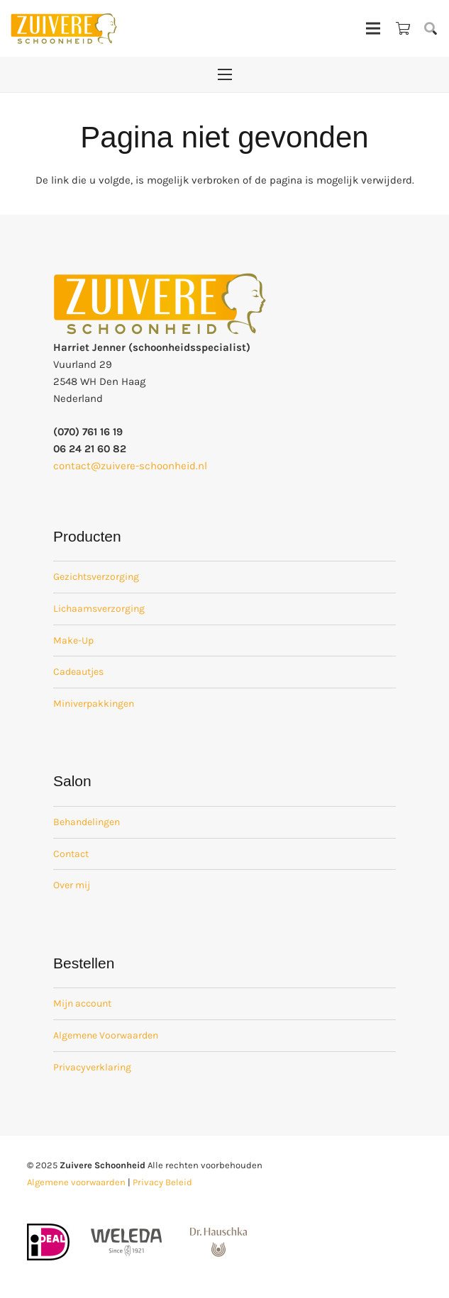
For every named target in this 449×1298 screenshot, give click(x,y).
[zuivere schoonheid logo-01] (64, 28)
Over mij (71, 885)
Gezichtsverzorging (96, 577)
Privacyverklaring (92, 1067)
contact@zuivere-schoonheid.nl (130, 465)
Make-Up (73, 640)
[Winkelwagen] (403, 28)
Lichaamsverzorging (99, 609)
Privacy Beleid (162, 1182)
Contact (71, 854)
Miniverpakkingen (93, 704)
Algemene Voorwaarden (105, 1035)
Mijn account (82, 1003)
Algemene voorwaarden (76, 1182)
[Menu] (373, 28)
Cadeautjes (78, 672)
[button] (430, 28)
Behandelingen (86, 822)
